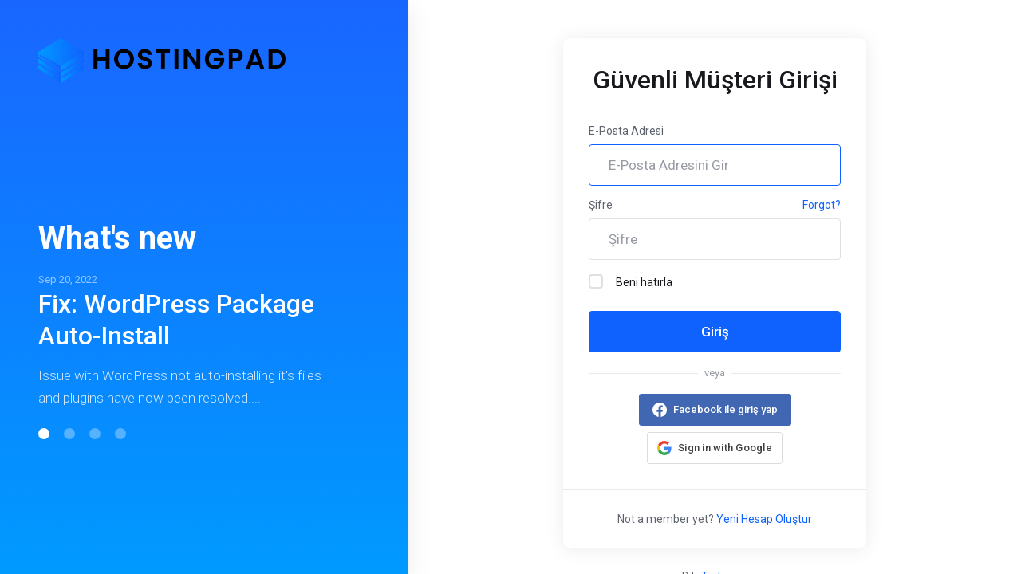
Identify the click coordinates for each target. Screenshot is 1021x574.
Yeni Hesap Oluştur (764, 519)
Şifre (601, 205)
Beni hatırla (630, 281)
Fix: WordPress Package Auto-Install (176, 320)
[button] (43, 433)
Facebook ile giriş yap (725, 409)
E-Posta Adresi (626, 130)
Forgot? (821, 205)
